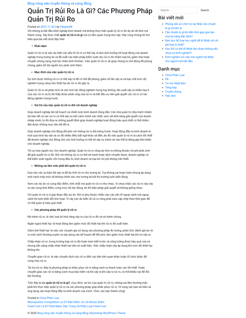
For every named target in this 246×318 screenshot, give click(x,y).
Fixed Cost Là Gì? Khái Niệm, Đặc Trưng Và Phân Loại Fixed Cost (67, 306)
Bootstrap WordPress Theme (107, 313)
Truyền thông (173, 91)
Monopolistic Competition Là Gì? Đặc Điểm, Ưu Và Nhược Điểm (66, 302)
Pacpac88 (66, 26)
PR (167, 79)
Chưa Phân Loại (49, 298)
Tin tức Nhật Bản (175, 83)
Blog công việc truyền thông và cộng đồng (59, 3)
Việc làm (170, 95)
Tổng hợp (171, 87)
